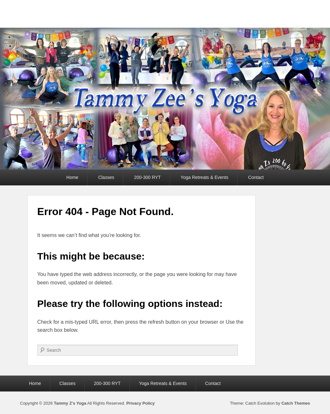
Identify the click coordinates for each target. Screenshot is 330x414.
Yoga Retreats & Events (204, 177)
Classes (106, 177)
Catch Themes (295, 403)
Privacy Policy (140, 403)
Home (72, 177)
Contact (256, 177)
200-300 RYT (147, 177)
